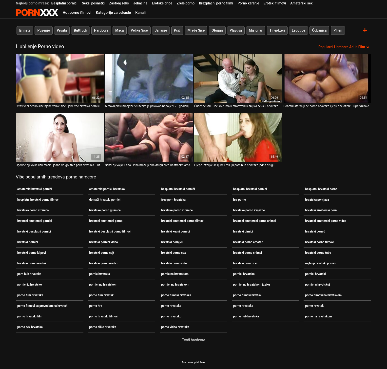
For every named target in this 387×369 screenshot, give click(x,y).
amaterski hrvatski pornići (34, 189)
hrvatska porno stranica (33, 210)
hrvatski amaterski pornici (34, 221)
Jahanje (161, 30)
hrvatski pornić (315, 231)
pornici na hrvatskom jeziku (251, 284)
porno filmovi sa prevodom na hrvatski (42, 306)
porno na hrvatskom (318, 316)
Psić (177, 30)
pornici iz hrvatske (29, 284)
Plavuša (236, 30)
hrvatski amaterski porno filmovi (182, 221)
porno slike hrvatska (102, 327)
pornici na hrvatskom (175, 284)
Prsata (62, 30)
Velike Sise (139, 30)
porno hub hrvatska (246, 316)
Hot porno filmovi (77, 12)
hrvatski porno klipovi (31, 252)
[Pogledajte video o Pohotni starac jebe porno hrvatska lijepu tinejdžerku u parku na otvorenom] (327, 78)
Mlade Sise (196, 30)
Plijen (337, 30)
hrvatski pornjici (172, 242)
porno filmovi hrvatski (247, 295)
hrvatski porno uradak (31, 263)
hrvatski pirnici (243, 231)
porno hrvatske (243, 306)
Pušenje (43, 30)
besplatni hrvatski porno (321, 189)
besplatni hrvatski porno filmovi (38, 199)
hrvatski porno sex (173, 252)
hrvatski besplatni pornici (34, 231)
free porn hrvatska (173, 199)
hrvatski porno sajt (101, 252)
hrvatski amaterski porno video (325, 221)
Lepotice (298, 30)
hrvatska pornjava (317, 199)
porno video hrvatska (175, 327)
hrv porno (239, 199)
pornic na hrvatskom (175, 274)
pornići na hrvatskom (103, 284)
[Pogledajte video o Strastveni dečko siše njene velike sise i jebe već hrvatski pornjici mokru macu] (60, 78)
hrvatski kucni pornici (175, 231)
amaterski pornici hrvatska (107, 189)
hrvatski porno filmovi (319, 242)
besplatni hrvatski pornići (178, 189)
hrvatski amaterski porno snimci (254, 221)
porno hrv (95, 306)
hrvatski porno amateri (248, 242)
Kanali (140, 12)
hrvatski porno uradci (103, 263)
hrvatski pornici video (103, 242)
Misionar (255, 30)
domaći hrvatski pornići (104, 199)
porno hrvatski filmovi (103, 316)
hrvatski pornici (27, 242)
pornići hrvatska (244, 274)
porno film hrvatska (30, 295)
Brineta (24, 30)
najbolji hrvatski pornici (320, 263)
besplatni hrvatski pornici (250, 189)
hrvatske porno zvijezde (249, 210)
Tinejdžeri (277, 30)
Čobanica (319, 30)
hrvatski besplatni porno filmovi (110, 231)
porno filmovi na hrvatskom (323, 295)
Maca (119, 30)
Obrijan (217, 30)
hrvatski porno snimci (247, 252)
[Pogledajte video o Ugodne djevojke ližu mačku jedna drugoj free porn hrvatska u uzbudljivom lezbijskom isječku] (60, 137)
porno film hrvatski (102, 295)
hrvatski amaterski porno (106, 221)
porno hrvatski (314, 306)
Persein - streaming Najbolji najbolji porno (37, 12)
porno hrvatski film (29, 316)
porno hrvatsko (171, 316)
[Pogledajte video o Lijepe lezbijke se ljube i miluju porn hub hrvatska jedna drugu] (238, 137)
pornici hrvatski (315, 274)
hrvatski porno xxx (245, 263)
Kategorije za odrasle (113, 12)
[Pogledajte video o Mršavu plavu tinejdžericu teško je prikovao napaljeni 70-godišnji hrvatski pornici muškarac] (149, 78)
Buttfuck (80, 30)
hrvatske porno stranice (177, 210)
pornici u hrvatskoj (317, 284)
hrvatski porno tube (318, 252)
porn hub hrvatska (29, 274)
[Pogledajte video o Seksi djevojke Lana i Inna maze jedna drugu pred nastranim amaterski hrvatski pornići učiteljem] (149, 137)
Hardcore (101, 30)
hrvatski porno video (174, 263)
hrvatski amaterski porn (321, 210)
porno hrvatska (171, 306)
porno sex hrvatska (30, 327)
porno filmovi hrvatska (176, 295)
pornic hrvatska (99, 274)
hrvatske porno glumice (105, 210)
